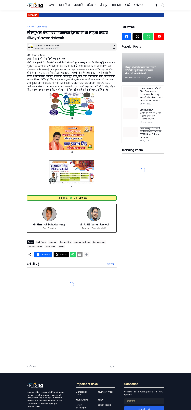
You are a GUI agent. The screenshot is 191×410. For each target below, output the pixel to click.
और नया (32, 366)
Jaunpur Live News (82, 242)
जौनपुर (103, 5)
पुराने (112, 366)
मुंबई (127, 5)
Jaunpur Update (35, 246)
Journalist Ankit (105, 391)
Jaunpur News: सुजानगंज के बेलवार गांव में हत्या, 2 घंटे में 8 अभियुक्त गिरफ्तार (150, 114)
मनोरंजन (138, 5)
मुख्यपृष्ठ (30, 26)
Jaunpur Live (65, 242)
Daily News (42, 26)
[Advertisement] (55, 331)
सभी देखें (110, 264)
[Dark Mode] (155, 5)
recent (61, 246)
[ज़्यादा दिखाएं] (86, 254)
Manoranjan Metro (81, 393)
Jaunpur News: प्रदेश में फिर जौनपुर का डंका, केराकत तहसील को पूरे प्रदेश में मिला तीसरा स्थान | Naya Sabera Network (151, 94)
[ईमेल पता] (144, 401)
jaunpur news (99, 242)
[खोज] (161, 5)
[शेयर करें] (113, 47)
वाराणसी (116, 5)
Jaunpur (52, 242)
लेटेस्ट (90, 5)
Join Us (101, 399)
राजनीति (78, 5)
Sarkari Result (104, 404)
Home (51, 5)
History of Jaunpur (81, 406)
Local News (50, 246)
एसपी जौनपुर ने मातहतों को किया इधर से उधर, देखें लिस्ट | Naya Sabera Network (150, 133)
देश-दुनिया (64, 5)
